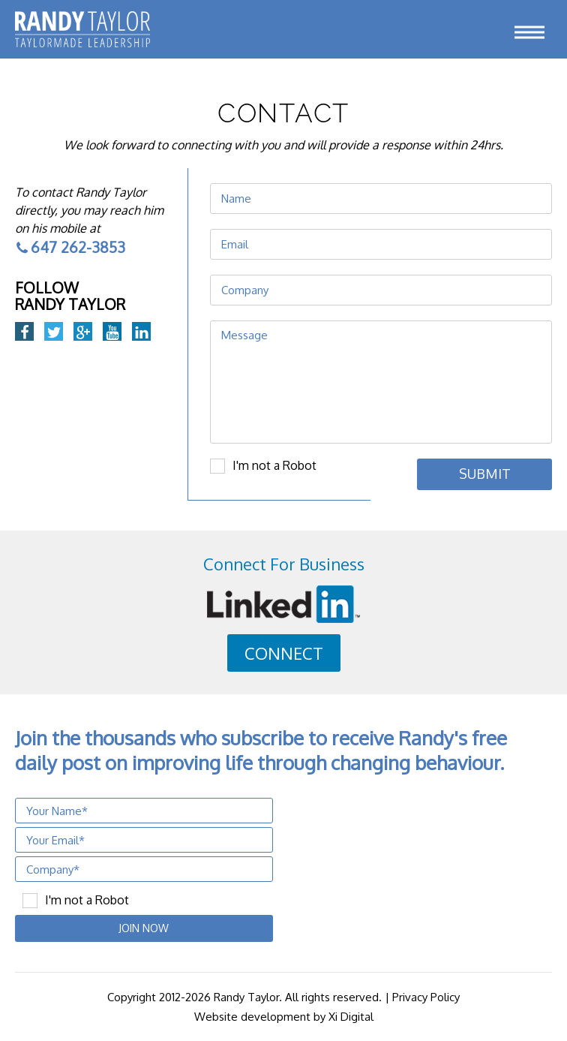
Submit (485, 473)
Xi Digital (351, 1016)
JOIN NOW (143, 928)
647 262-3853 (70, 247)
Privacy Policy (426, 997)
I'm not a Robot (274, 466)
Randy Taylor (246, 997)
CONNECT (283, 652)
